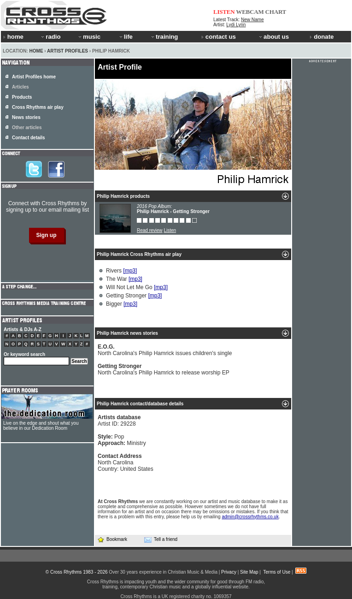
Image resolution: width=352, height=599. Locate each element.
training (164, 36)
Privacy (228, 572)
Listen (170, 230)
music (88, 36)
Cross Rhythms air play (38, 107)
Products (22, 97)
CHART (276, 11)
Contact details (28, 137)
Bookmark (112, 539)
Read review (150, 230)
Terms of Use (276, 572)
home (13, 36)
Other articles (26, 127)
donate (322, 36)
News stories (26, 117)
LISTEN (224, 11)
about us (273, 36)
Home (36, 50)
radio (50, 36)
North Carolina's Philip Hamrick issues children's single (165, 350)
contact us (218, 36)
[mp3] (130, 270)
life (125, 36)
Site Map (249, 572)
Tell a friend (160, 539)
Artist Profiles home (34, 76)
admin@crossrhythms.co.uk (250, 516)
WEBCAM (250, 11)
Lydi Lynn (236, 24)
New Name (252, 19)
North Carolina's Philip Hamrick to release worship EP (163, 369)
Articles (20, 86)
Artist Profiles (67, 50)
